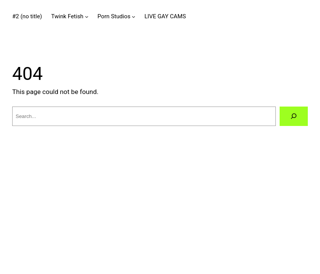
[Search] (294, 116)
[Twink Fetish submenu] (86, 16)
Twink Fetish (67, 16)
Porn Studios (114, 16)
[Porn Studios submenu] (133, 16)
